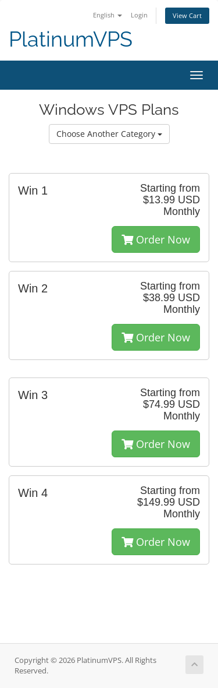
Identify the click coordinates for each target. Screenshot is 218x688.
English (107, 14)
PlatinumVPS (71, 39)
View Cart (187, 15)
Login (139, 14)
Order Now (155, 239)
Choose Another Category (109, 133)
